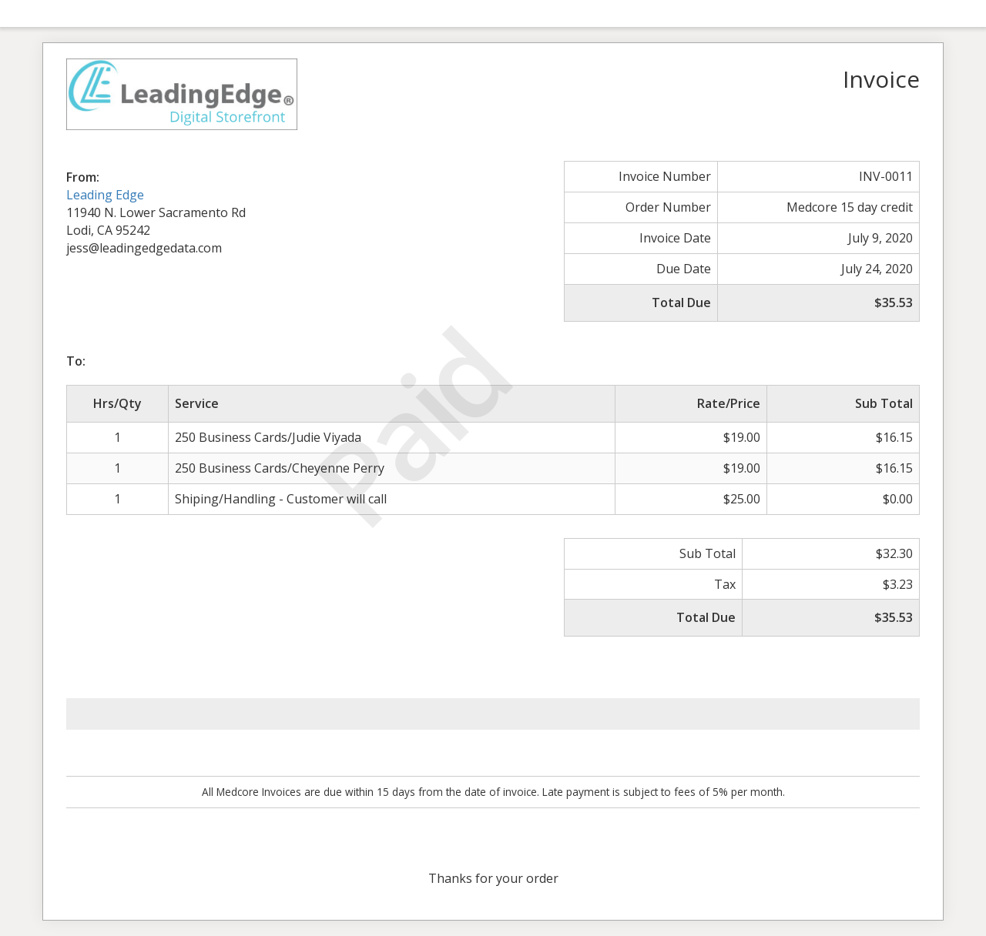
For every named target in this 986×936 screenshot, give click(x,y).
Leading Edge (105, 194)
